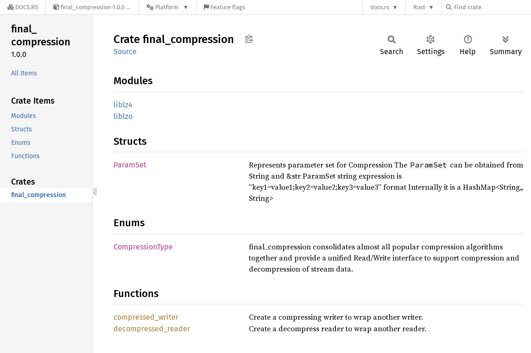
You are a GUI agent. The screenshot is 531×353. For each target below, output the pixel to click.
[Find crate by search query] (492, 7)
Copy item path (249, 39)
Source (125, 51)
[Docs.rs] (22, 7)
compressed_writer (146, 317)
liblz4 (123, 104)
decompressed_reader (152, 328)
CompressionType (143, 246)
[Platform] (167, 7)
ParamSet (130, 165)
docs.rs (379, 7)
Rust (419, 7)
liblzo (123, 116)
